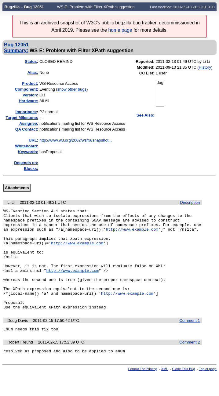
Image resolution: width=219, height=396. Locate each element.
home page (120, 30)
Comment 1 (189, 340)
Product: (30, 83)
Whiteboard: (26, 146)
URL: (33, 140)
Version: (30, 95)
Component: (26, 89)
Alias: (32, 72)
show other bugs (71, 89)
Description (190, 202)
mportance (26, 112)
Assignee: (28, 123)
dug (160, 82)
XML (164, 391)
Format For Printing (142, 391)
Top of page (208, 391)
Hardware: (28, 101)
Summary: (16, 50)
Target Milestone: (21, 117)
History (205, 67)
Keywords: (28, 151)
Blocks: (31, 168)
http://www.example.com (132, 233)
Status (31, 61)
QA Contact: (26, 129)
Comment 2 (189, 363)
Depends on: (26, 162)
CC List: (147, 73)
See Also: (146, 115)
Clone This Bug (183, 391)
